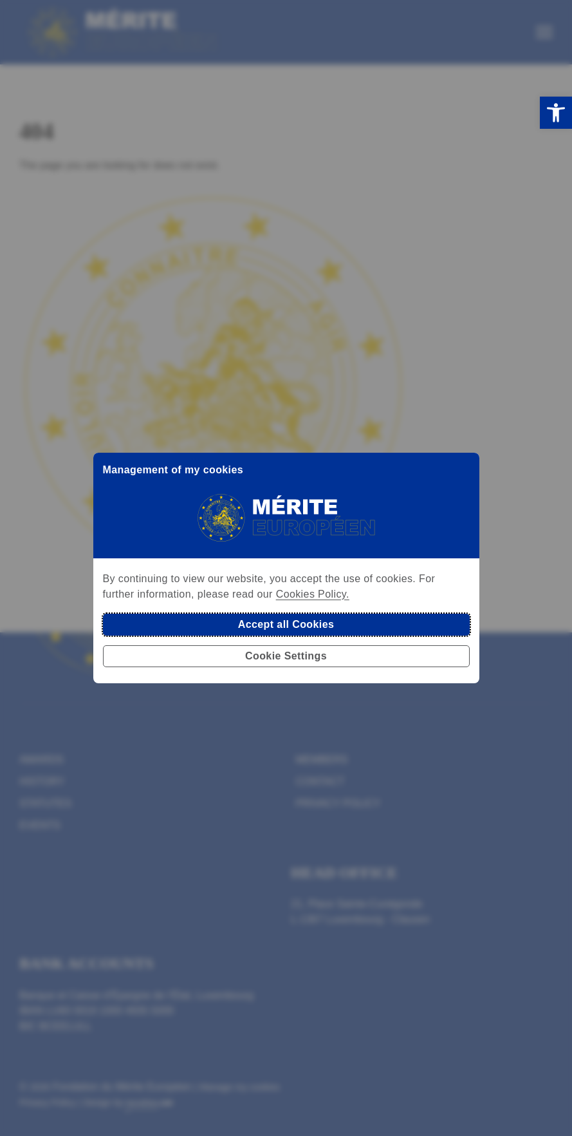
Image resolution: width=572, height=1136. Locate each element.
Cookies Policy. (312, 594)
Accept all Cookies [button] (286, 624)
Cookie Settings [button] (286, 655)
